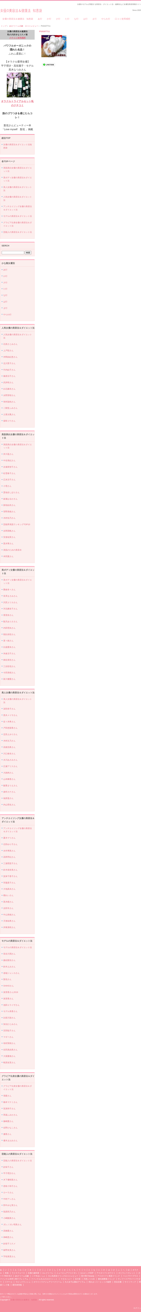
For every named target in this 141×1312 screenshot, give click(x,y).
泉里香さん (8, 998)
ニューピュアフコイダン (67, 1273)
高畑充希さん (9, 747)
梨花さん (7, 979)
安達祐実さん (9, 537)
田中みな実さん (10, 1205)
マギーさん (8, 1037)
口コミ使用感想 (122, 19)
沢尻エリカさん (10, 602)
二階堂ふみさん (10, 408)
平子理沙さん (9, 1173)
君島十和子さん (10, 1186)
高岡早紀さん (9, 857)
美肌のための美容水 (12, 550)
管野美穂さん (9, 511)
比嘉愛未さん (9, 647)
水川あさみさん (10, 760)
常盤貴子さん (9, 883)
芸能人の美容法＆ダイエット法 (17, 232)
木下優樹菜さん (10, 1180)
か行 (49, 19)
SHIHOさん (8, 986)
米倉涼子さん (9, 653)
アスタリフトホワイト (106, 1273)
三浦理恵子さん (10, 863)
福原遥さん (8, 798)
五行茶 (78, 1279)
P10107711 (44, 31)
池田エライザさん (11, 1005)
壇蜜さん (7, 1096)
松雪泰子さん (9, 473)
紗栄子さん (8, 1167)
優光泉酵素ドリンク (106, 1279)
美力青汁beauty (87, 1276)
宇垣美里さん (9, 1256)
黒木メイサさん (10, 715)
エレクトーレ (47, 1273)
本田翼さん (8, 556)
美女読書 (118, 1282)
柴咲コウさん (9, 421)
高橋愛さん (8, 1231)
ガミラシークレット (126, 1273)
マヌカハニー (66, 1279)
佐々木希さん (9, 721)
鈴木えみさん (9, 966)
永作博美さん (9, 851)
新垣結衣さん (9, 505)
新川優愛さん (9, 679)
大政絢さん (8, 773)
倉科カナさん (9, 792)
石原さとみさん (10, 344)
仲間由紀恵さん (10, 357)
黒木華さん (8, 543)
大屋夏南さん (9, 1056)
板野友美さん (9, 1250)
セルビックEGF (87, 1273)
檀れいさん (8, 895)
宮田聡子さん (9, 1030)
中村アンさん (9, 1199)
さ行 (58, 19)
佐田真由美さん (10, 1050)
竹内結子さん (9, 370)
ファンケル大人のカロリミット (44, 1279)
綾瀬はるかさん (10, 499)
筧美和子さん (9, 1108)
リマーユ (8, 1282)
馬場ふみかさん (10, 1115)
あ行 (40, 19)
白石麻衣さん (9, 389)
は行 (85, 19)
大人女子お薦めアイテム (75, 1282)
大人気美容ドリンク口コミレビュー (63, 1276)
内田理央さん (9, 628)
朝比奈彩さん (9, 634)
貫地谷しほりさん (11, 492)
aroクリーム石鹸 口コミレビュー (23, 26)
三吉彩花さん (9, 666)
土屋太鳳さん (9, 414)
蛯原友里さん (9, 1062)
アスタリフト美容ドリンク (108, 1276)
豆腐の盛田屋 (33, 1273)
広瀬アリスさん (10, 766)
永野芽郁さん (9, 395)
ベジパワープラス (130, 1276)
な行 (76, 19)
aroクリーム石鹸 (22, 1276)
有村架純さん (9, 402)
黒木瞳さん (8, 902)
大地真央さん (9, 889)
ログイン (137, 1308)
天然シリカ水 (89, 1279)
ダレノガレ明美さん (12, 1224)
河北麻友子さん (10, 609)
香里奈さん (8, 615)
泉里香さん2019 (10, 992)
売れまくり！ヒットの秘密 (100, 1282)
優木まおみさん (10, 1140)
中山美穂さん (9, 914)
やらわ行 (105, 19)
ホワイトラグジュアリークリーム (48, 1282)
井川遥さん (8, 454)
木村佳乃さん (9, 518)
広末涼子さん (9, 479)
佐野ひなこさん (10, 1128)
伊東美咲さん (9, 927)
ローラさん (8, 1192)
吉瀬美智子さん (10, 467)
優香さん (7, 1134)
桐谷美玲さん (9, 660)
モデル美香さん (10, 1011)
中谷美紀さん (9, 460)
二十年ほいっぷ (38, 1276)
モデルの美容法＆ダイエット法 (17, 216)
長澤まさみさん (10, 596)
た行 (67, 19)
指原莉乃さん (9, 1211)
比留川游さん (9, 1018)
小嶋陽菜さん (9, 1218)
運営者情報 (17, 1285)
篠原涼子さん (9, 376)
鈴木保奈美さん (10, 870)
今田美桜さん (9, 672)
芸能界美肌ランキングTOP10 (16, 524)
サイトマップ (130, 1282)
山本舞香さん (9, 779)
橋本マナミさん (10, 1102)
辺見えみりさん (10, 734)
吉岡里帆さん (9, 531)
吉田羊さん (8, 908)
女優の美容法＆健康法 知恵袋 (21, 9)
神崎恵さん (8, 1237)
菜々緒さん (8, 640)
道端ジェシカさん (11, 973)
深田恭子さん (9, 709)
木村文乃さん (9, 741)
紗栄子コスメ (9, 1243)
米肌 (7, 1273)
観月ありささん (10, 621)
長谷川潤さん (9, 954)
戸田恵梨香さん (10, 728)
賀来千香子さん (10, 876)
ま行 (94, 19)
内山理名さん (9, 804)
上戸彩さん (8, 350)
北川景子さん (9, 363)
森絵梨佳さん (9, 960)
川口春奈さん (9, 753)
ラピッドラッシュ (23, 1282)
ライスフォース (18, 1273)
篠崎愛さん (8, 1121)
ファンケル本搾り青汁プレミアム (14, 1279)
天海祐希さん (9, 921)
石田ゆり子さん (10, 844)
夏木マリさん (9, 838)
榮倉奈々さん (9, 589)
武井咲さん (8, 382)
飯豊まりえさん (10, 785)
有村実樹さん (9, 1043)
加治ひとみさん (10, 1024)
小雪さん (7, 486)
